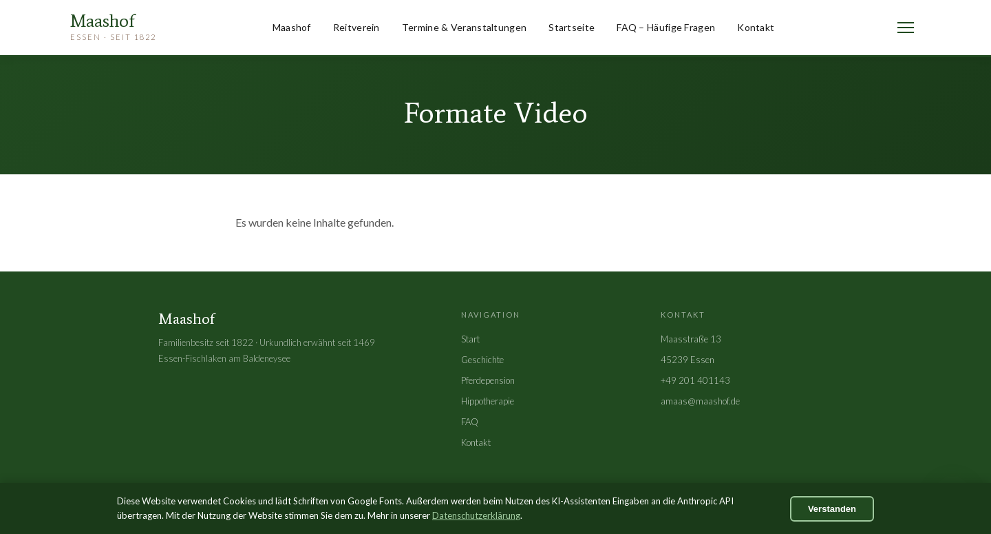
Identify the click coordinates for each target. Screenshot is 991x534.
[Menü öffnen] (906, 27)
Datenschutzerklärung (476, 515)
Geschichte (482, 359)
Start (470, 339)
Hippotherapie (487, 401)
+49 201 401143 (695, 380)
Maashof (292, 27)
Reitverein (356, 27)
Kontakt (755, 27)
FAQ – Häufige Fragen (666, 27)
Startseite (571, 27)
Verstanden (832, 509)
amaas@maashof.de (700, 401)
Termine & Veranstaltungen (464, 27)
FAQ (469, 421)
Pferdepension (488, 380)
